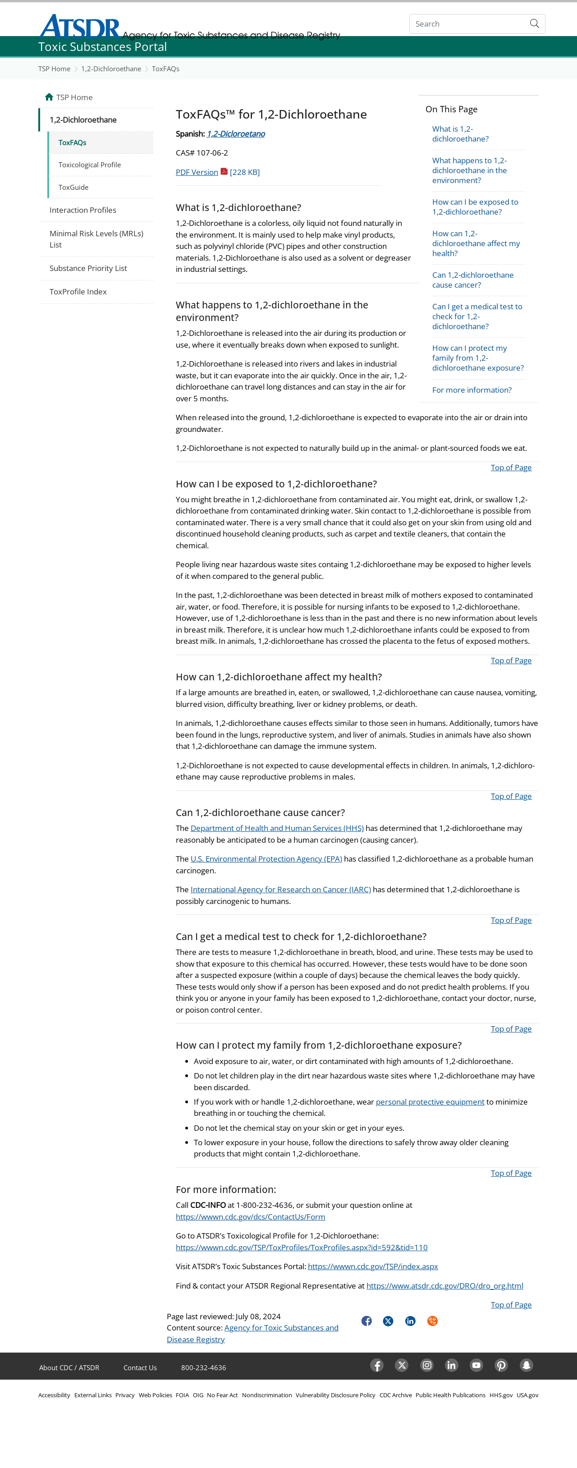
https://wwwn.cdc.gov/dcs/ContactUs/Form (250, 1216)
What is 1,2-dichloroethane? (460, 134)
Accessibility (54, 1395)
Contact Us (140, 1367)
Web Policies (155, 1395)
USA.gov (528, 1395)
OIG (198, 1395)
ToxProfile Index (78, 291)
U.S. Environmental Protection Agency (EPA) (266, 858)
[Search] (467, 24)
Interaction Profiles (83, 210)
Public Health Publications (450, 1395)
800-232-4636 (203, 1367)
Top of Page (511, 467)
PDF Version (218, 172)
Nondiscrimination (267, 1395)
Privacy (125, 1395)
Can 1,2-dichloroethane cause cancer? (473, 280)
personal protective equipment (430, 1101)
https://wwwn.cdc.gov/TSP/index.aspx (373, 1266)
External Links (93, 1395)
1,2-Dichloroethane (111, 68)
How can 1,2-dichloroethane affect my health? (476, 243)
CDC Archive (396, 1395)
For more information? (472, 390)
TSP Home (54, 68)
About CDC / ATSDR (69, 1367)
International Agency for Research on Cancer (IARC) (281, 889)
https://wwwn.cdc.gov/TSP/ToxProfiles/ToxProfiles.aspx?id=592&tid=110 (302, 1247)
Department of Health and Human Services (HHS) (277, 828)
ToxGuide (73, 187)
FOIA (182, 1395)
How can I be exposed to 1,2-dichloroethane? (475, 207)
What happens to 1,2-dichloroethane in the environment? (469, 170)
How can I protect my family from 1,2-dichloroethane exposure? (478, 358)
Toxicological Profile (90, 164)
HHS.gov (501, 1395)
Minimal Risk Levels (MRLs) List (96, 239)
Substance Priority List (88, 268)
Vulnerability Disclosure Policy (336, 1395)
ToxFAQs (165, 68)
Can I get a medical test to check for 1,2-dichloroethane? (477, 316)
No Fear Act (222, 1395)
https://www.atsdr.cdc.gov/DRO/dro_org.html (444, 1285)
